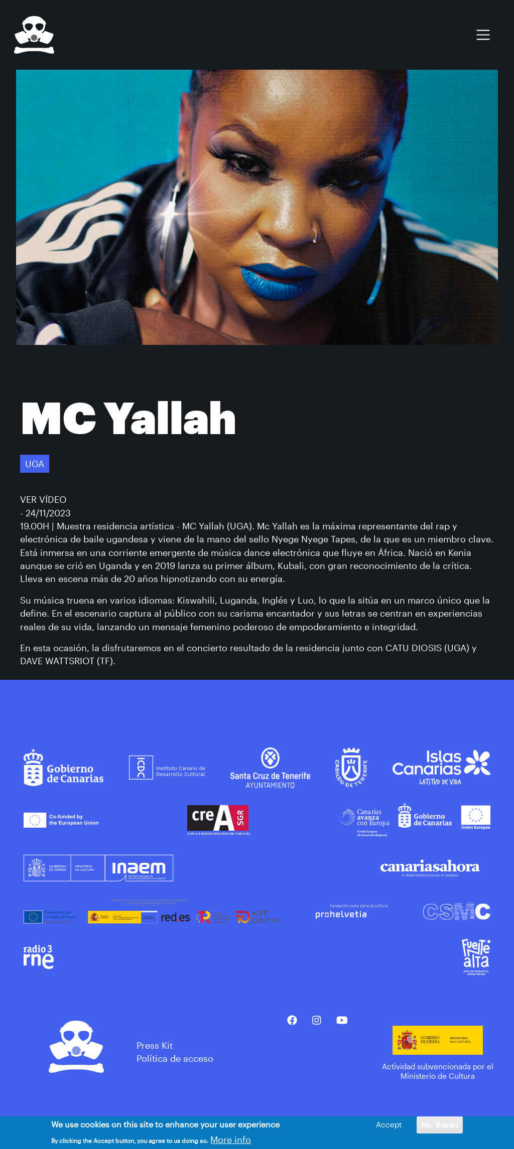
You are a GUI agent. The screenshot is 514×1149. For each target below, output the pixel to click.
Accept (389, 1126)
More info (230, 1141)
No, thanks (439, 1126)
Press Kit (155, 1045)
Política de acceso (175, 1058)
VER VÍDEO (43, 499)
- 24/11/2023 (45, 513)
